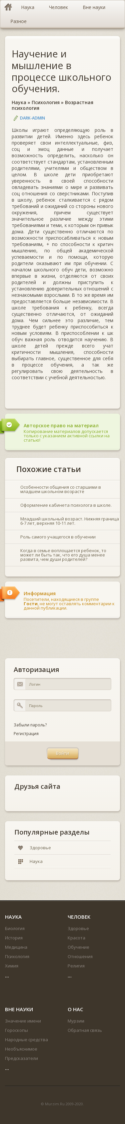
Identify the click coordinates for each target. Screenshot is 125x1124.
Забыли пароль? (30, 725)
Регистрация (26, 733)
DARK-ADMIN (32, 118)
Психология (46, 102)
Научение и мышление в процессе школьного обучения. (61, 71)
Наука (19, 102)
